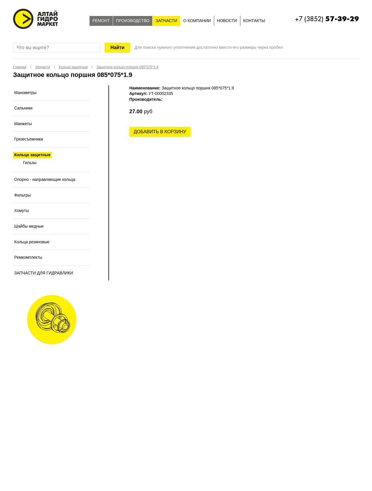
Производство (132, 20)
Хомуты (21, 210)
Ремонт (101, 20)
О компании (197, 20)
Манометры (25, 92)
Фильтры (22, 195)
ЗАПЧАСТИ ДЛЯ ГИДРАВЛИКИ (43, 273)
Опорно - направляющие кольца (44, 179)
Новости (227, 20)
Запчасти (166, 20)
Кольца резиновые (31, 242)
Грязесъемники (28, 139)
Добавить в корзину (160, 131)
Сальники (23, 108)
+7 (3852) (327, 19)
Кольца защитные (32, 154)
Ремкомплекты (28, 257)
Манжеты (23, 123)
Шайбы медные (29, 226)
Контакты (254, 20)
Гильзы (30, 162)
